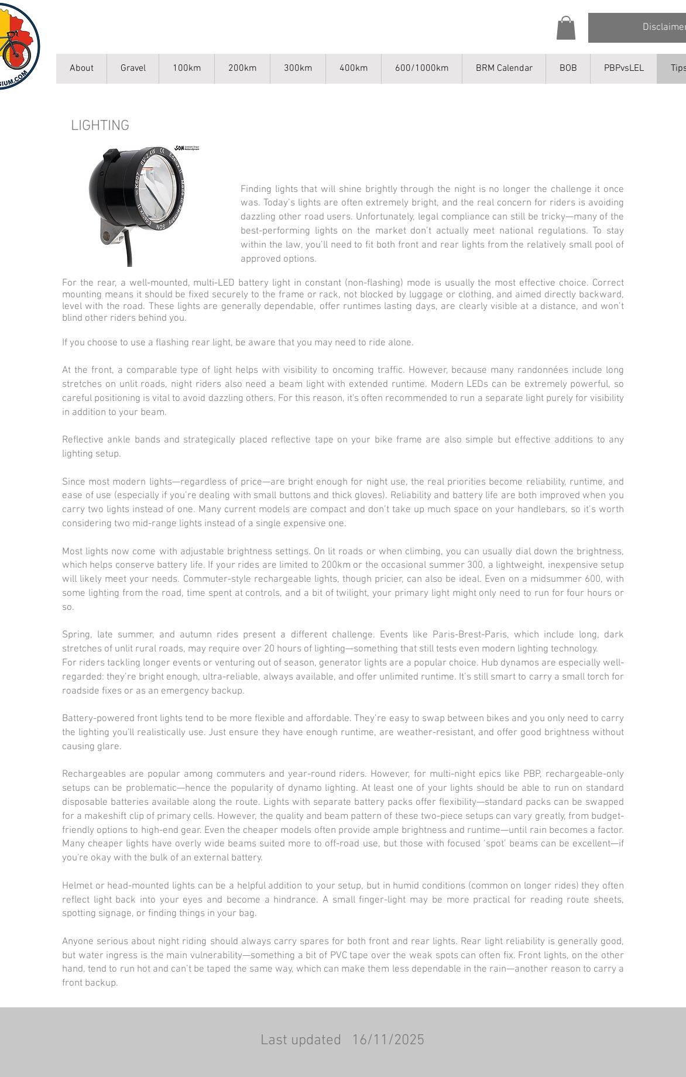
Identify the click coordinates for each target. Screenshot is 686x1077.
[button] (566, 28)
